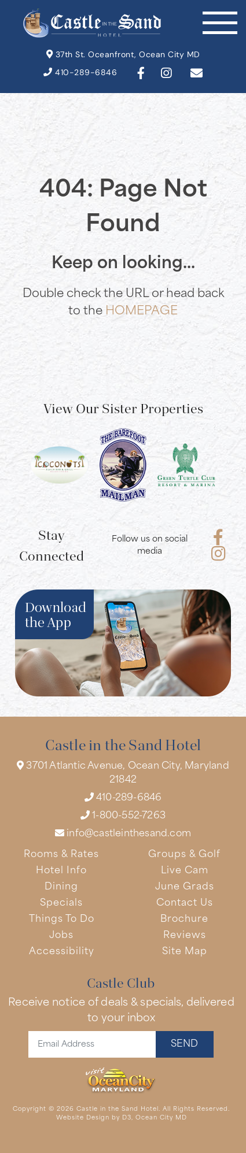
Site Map (184, 951)
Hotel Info (61, 871)
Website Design (82, 1118)
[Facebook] (141, 73)
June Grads (184, 887)
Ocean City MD (161, 1118)
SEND (184, 1044)
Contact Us (184, 903)
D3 (126, 1118)
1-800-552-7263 (123, 815)
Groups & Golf (184, 854)
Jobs (61, 935)
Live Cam (184, 871)
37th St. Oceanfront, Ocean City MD (123, 55)
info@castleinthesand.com (123, 833)
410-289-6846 (80, 72)
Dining (61, 887)
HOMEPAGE (141, 311)
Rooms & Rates (61, 854)
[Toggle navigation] (220, 23)
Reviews (184, 935)
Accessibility (61, 951)
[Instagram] (166, 73)
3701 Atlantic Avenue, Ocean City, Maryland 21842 (123, 773)
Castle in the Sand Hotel (117, 1109)
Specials (61, 903)
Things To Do (61, 919)
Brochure (184, 919)
